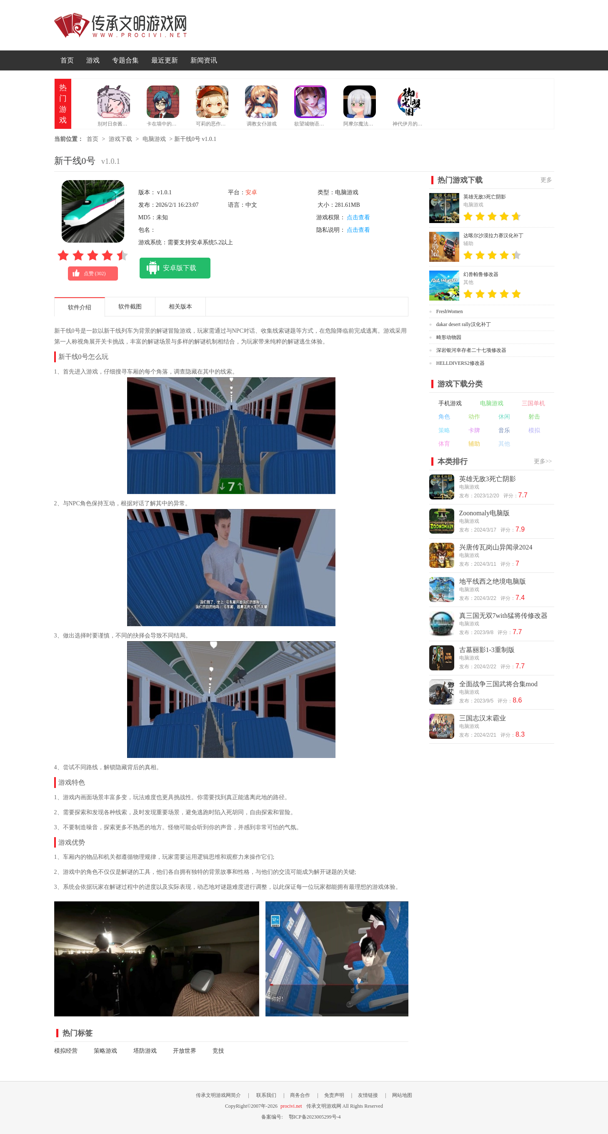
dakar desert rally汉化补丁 (463, 324)
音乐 (504, 430)
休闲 (504, 417)
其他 (504, 444)
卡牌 (474, 430)
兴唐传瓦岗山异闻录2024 (496, 547)
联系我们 (266, 1095)
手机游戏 (450, 403)
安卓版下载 (168, 268)
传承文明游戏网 (120, 25)
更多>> (543, 461)
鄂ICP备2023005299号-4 (315, 1117)
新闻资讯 (203, 60)
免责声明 (334, 1095)
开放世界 (184, 1051)
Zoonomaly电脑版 (484, 513)
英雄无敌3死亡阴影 (484, 197)
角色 (444, 417)
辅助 (474, 444)
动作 (474, 417)
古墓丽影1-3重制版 (487, 649)
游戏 (93, 60)
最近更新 (164, 60)
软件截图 (130, 307)
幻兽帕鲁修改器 (480, 274)
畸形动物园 (448, 337)
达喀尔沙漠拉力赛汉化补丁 (493, 235)
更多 (546, 180)
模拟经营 (66, 1051)
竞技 (218, 1051)
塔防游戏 (145, 1051)
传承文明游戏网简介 (218, 1095)
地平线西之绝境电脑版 (492, 581)
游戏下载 (120, 139)
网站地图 (402, 1095)
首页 (67, 60)
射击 (534, 417)
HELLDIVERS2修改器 (460, 363)
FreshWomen (449, 311)
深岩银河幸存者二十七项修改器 (471, 350)
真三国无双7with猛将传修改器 (503, 615)
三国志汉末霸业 (482, 718)
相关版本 (180, 307)
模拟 (534, 430)
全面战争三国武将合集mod (498, 683)
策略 (444, 430)
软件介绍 (79, 307)
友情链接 (368, 1095)
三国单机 (533, 403)
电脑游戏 (154, 139)
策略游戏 (105, 1051)
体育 (444, 444)
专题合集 (125, 60)
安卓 (251, 192)
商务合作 (300, 1095)
